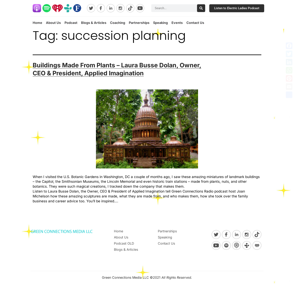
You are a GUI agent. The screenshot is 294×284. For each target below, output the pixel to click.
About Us (53, 23)
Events (177, 23)
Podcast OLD (124, 243)
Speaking (160, 23)
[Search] (201, 8)
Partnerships (139, 23)
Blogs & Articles (93, 23)
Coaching (117, 23)
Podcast (71, 23)
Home (37, 23)
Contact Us (195, 23)
